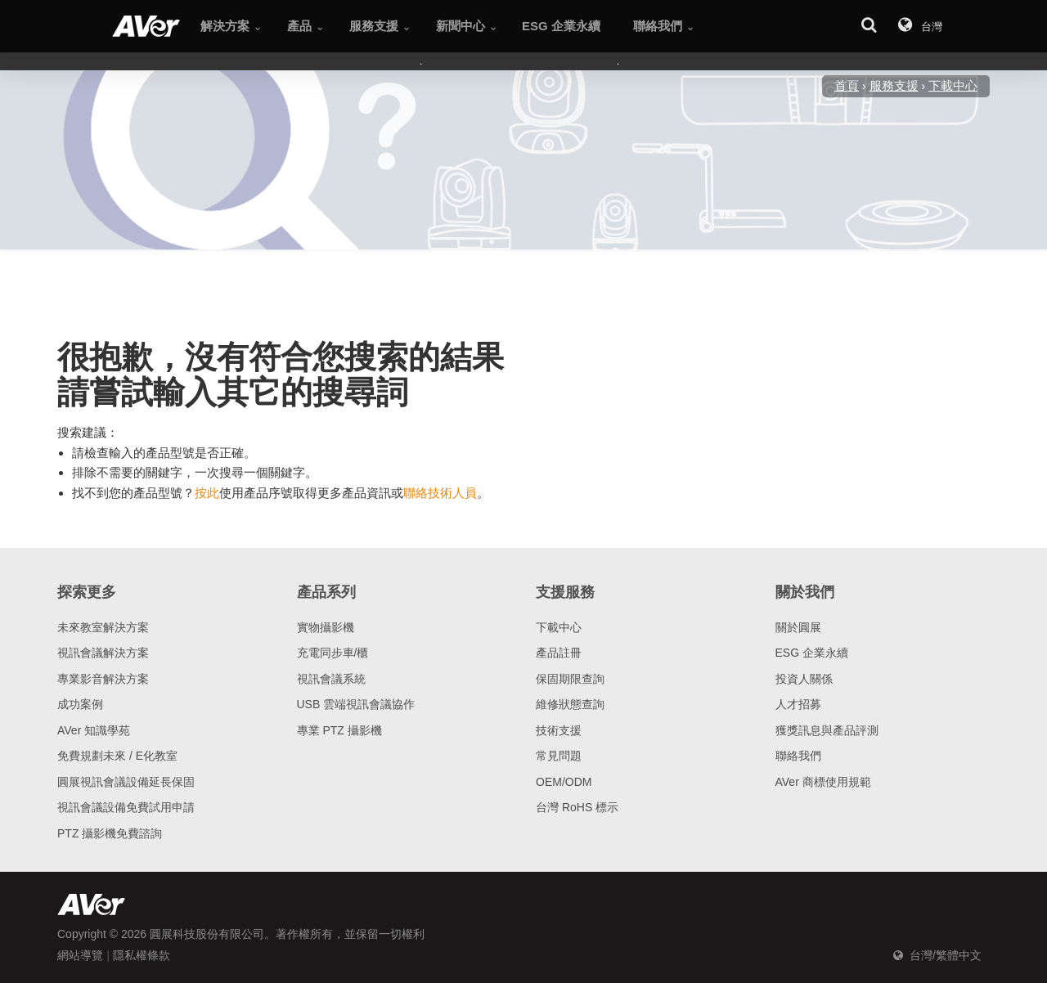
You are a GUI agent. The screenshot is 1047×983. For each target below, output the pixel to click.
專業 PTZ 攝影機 (339, 730)
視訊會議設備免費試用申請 (126, 807)
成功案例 (80, 704)
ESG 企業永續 (811, 652)
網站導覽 (80, 955)
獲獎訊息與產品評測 (826, 730)
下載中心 (559, 627)
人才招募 (798, 704)
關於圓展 (798, 627)
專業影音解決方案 (103, 678)
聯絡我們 (798, 755)
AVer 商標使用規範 (823, 781)
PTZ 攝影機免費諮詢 (109, 833)
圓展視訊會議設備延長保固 (126, 781)
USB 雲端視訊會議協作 (356, 704)
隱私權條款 (141, 955)
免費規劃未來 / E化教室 (117, 755)
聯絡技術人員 (440, 493)
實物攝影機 (325, 627)
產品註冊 (559, 652)
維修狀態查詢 (570, 704)
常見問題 (559, 755)
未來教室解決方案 (103, 627)
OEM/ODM (563, 781)
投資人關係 (804, 678)
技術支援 (559, 730)
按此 (207, 493)
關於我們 (804, 592)
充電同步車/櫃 (333, 652)
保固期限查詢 (570, 678)
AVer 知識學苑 (93, 730)
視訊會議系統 (331, 678)
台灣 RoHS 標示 (577, 807)
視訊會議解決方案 (103, 652)
